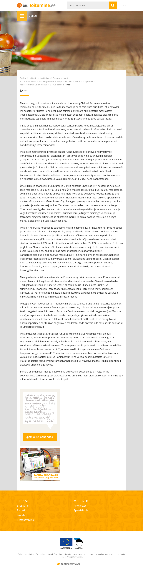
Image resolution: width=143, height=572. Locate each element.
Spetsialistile (81, 510)
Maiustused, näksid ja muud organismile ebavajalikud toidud (46, 81)
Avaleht (23, 78)
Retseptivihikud (26, 520)
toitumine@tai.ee (70, 564)
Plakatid (21, 510)
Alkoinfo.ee (80, 505)
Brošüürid (22, 505)
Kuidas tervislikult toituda (40, 78)
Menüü (22, 16)
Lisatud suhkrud (57, 84)
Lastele (21, 515)
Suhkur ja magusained (84, 81)
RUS (124, 5)
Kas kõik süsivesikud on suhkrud (33, 84)
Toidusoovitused (60, 78)
